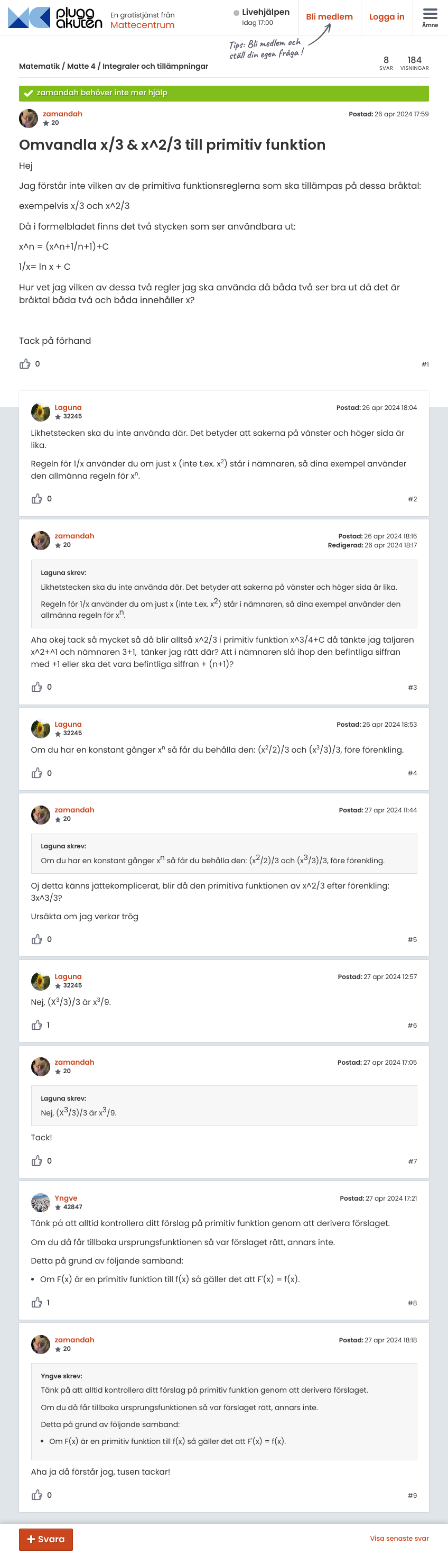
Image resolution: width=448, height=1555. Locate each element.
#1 (425, 365)
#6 (412, 1026)
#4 (412, 774)
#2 (412, 500)
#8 (412, 1304)
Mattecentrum (142, 25)
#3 (412, 688)
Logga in (387, 17)
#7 (412, 1162)
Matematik (39, 66)
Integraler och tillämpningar (155, 66)
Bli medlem (329, 17)
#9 (412, 1496)
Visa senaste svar (399, 1539)
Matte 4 (81, 66)
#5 (412, 940)
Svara (51, 1539)
